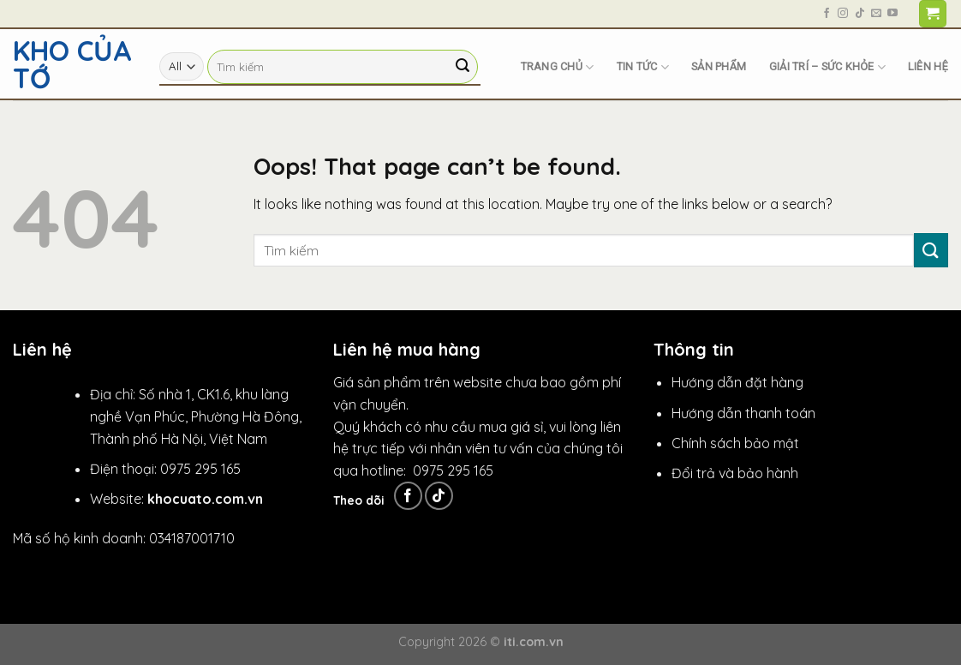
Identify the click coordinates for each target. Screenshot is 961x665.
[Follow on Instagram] (843, 14)
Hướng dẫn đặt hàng (737, 382)
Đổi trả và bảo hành (735, 473)
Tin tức (643, 67)
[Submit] (462, 66)
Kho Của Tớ (72, 64)
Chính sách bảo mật (735, 443)
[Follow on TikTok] (860, 14)
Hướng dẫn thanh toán (743, 413)
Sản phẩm (719, 66)
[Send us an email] (876, 14)
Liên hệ (928, 66)
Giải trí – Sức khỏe (827, 67)
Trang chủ (557, 67)
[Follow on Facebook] (826, 14)
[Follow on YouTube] (892, 14)
